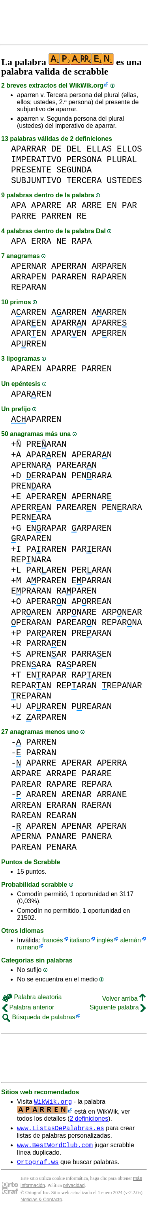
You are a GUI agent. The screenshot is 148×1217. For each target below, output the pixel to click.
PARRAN (41, 752)
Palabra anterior (28, 1007)
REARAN (61, 815)
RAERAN (97, 805)
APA (18, 205)
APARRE (46, 205)
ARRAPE (61, 773)
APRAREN (46, 580)
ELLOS (129, 149)
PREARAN (46, 444)
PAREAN (26, 847)
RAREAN (26, 815)
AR (71, 205)
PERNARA (31, 517)
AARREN (28, 312)
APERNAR (28, 266)
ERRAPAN (46, 475)
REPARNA (122, 622)
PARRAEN (46, 643)
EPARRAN (91, 580)
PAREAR (26, 784)
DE (56, 149)
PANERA (97, 836)
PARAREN (68, 277)
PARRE (23, 216)
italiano (80, 940)
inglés (105, 940)
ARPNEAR (122, 612)
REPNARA (31, 559)
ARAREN (41, 794)
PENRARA (91, 475)
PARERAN (91, 549)
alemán (130, 940)
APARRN (68, 323)
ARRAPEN (28, 277)
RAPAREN (109, 277)
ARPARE (26, 773)
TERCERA (83, 180)
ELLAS (99, 149)
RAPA (81, 241)
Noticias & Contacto (41, 1204)
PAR (129, 205)
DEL (73, 149)
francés (52, 940)
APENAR (77, 826)
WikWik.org (86, 85)
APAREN (28, 323)
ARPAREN (109, 266)
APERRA (112, 763)
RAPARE (61, 784)
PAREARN (76, 465)
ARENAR (77, 794)
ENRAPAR (46, 528)
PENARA (61, 847)
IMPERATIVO (36, 159)
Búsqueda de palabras (38, 1017)
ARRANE (112, 794)
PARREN (56, 216)
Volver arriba (124, 998)
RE (82, 216)
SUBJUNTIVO (36, 180)
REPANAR (122, 685)
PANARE (61, 836)
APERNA (26, 836)
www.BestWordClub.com (55, 1148)
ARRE (92, 205)
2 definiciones (88, 1119)
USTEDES (124, 180)
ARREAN (26, 805)
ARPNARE (76, 612)
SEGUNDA (74, 170)
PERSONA (83, 159)
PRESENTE (31, 170)
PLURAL (122, 159)
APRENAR (46, 654)
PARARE (97, 773)
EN (112, 205)
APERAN (112, 826)
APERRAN (68, 266)
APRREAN (91, 601)
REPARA (97, 784)
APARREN (31, 394)
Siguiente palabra (118, 1007)
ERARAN (61, 805)
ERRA (41, 241)
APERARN (91, 455)
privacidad (74, 1190)
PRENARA (31, 486)
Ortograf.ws (38, 1166)
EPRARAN (31, 591)
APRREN (109, 333)
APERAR (77, 763)
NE (61, 241)
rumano (27, 947)
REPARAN (28, 287)
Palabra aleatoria (32, 997)
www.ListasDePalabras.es (60, 1130)
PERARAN (91, 570)
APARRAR (28, 149)
